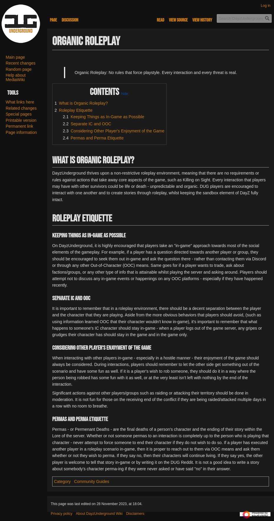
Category (62, 481)
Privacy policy (61, 514)
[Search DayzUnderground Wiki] (244, 18)
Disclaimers (135, 514)
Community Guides (91, 481)
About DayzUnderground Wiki (99, 514)
